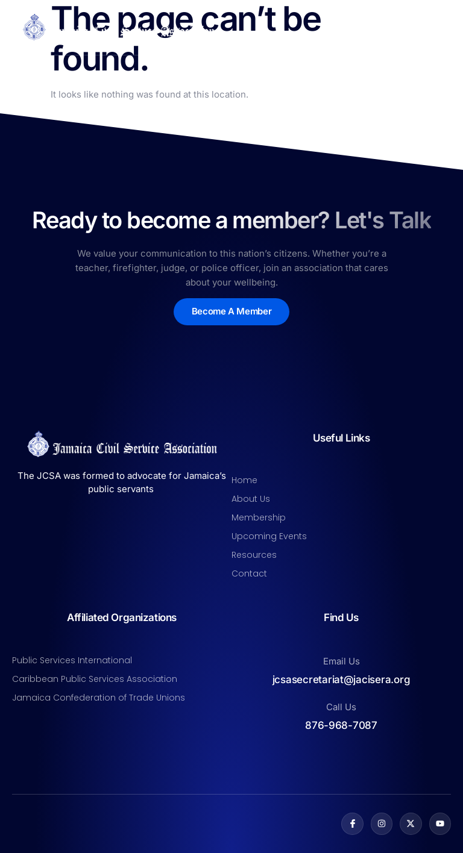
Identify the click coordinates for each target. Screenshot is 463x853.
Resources (254, 555)
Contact (249, 573)
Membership (259, 517)
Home (244, 480)
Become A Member (231, 311)
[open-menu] (444, 27)
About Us (251, 499)
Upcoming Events (269, 536)
